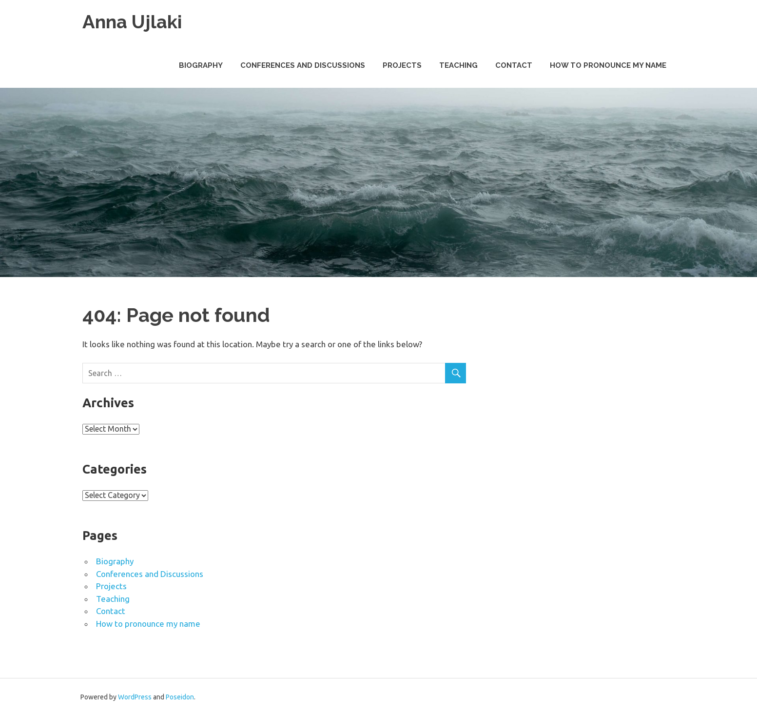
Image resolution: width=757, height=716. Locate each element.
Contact (513, 65)
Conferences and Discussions (302, 65)
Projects (402, 65)
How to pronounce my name (608, 65)
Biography (201, 65)
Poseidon (180, 697)
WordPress (135, 697)
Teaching (458, 65)
